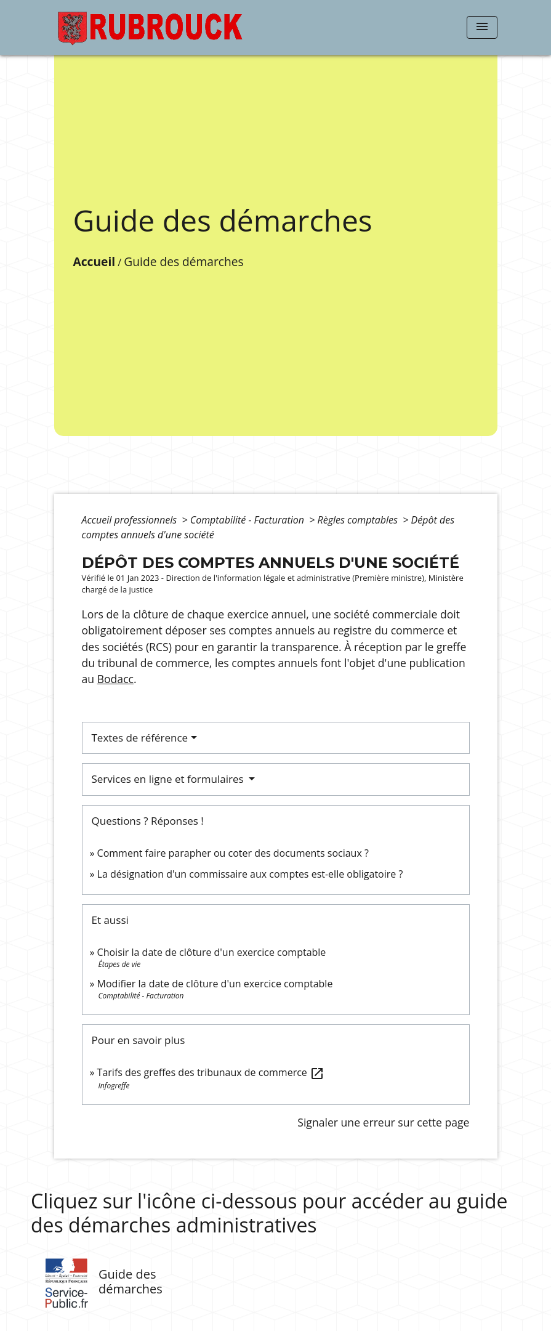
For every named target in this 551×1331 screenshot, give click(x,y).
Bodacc (115, 678)
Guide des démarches (183, 261)
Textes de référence (140, 737)
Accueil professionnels (131, 520)
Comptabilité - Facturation (248, 520)
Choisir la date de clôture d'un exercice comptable (211, 952)
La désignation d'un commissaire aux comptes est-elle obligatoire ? (250, 874)
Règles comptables (359, 520)
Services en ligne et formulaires (169, 779)
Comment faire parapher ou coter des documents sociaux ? (233, 853)
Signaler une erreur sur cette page (383, 1122)
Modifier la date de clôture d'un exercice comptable (215, 983)
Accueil (94, 261)
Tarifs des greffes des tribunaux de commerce (210, 1072)
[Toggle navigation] (482, 27)
